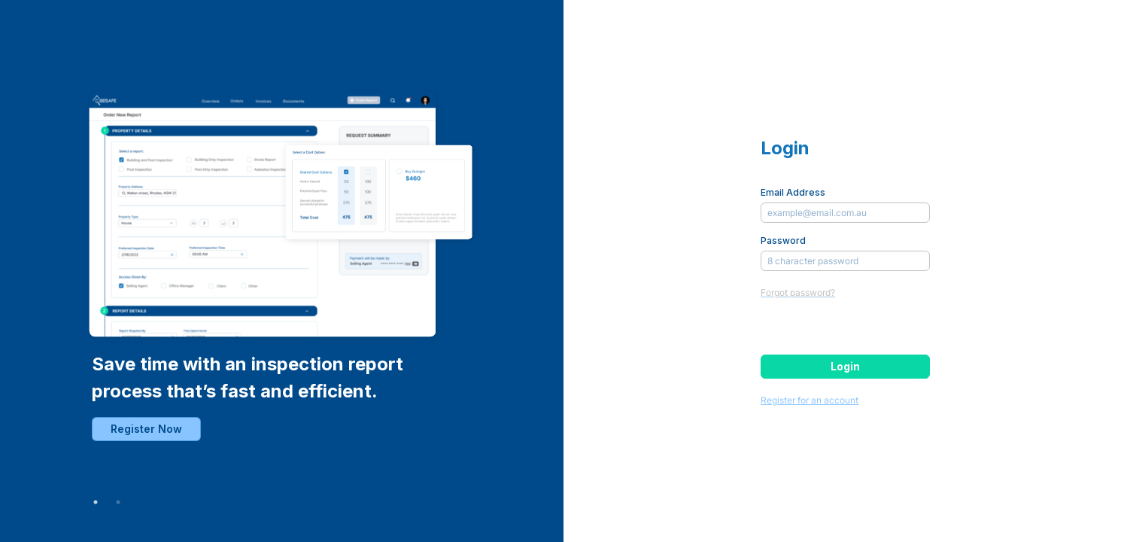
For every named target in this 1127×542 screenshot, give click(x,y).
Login (845, 366)
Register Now (146, 429)
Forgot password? (798, 292)
